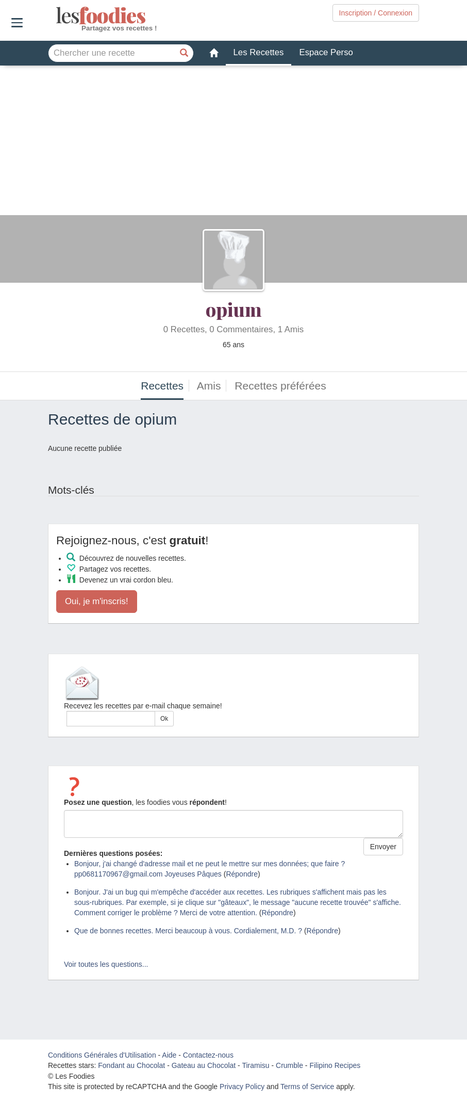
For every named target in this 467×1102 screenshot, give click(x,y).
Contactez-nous (208, 1055)
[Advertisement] (233, 143)
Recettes (162, 386)
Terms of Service (307, 1086)
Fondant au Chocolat (131, 1065)
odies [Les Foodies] (57, 15)
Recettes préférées (280, 386)
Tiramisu (255, 1065)
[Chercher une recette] (184, 53)
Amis (209, 386)
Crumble (289, 1065)
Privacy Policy (242, 1086)
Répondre (242, 874)
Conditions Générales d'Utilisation (102, 1055)
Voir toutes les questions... (106, 964)
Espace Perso (326, 52)
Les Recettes (258, 52)
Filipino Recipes (334, 1065)
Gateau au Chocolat (204, 1065)
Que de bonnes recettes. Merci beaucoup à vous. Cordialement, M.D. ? (188, 931)
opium (234, 309)
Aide (169, 1055)
